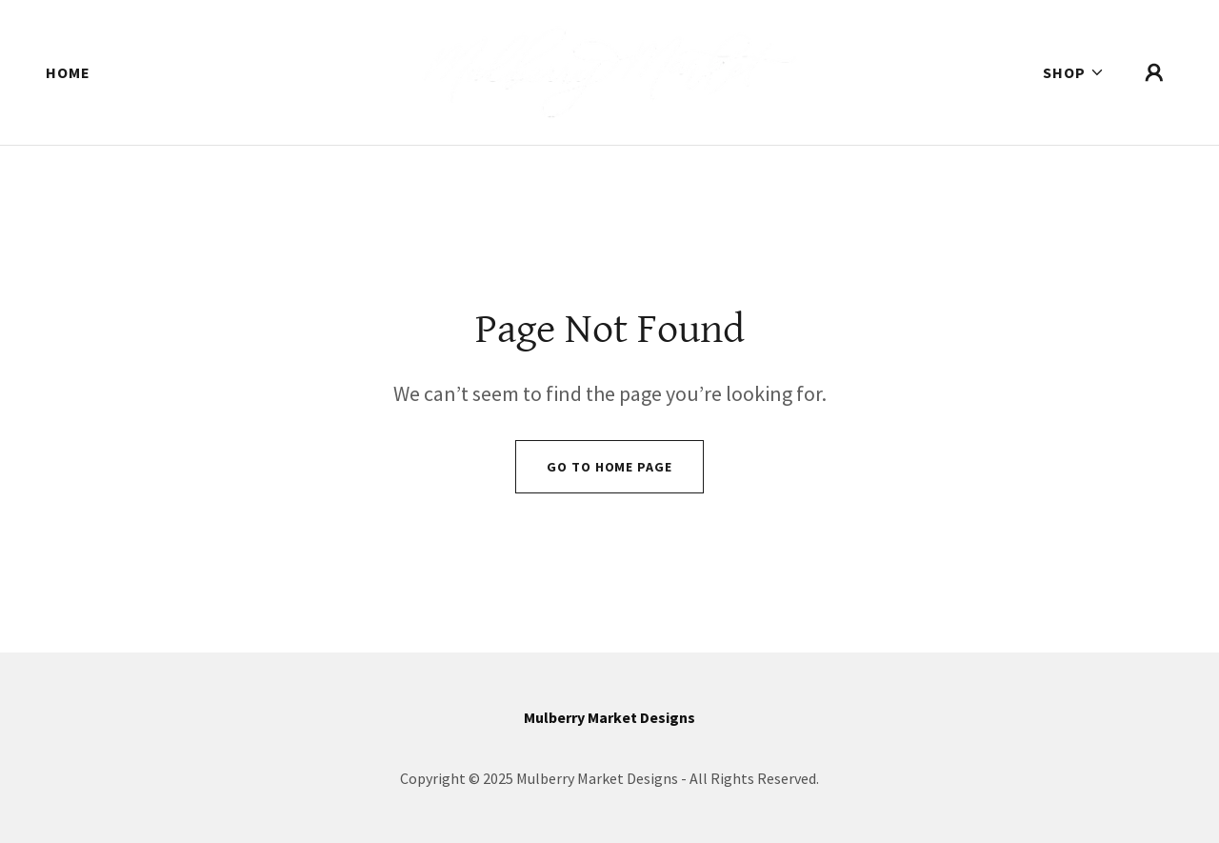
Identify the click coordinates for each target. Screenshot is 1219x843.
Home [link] (68, 72)
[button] (1074, 72)
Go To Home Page (609, 466)
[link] (610, 70)
